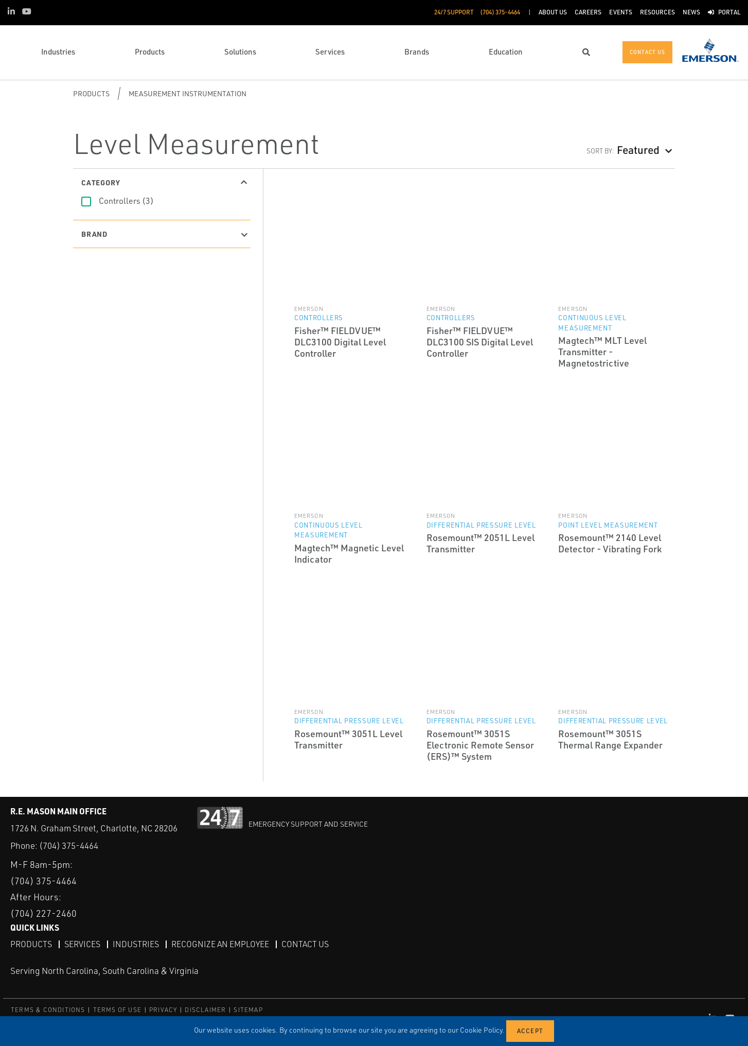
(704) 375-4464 (68, 845)
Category (100, 182)
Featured (638, 149)
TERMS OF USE (117, 1010)
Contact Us (305, 944)
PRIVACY (163, 1010)
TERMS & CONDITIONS (48, 1010)
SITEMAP (248, 1010)
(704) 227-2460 (43, 913)
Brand (94, 233)
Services (82, 944)
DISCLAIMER (205, 1010)
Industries (136, 944)
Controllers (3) (126, 201)
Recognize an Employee (220, 944)
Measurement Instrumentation (187, 93)
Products (91, 93)
